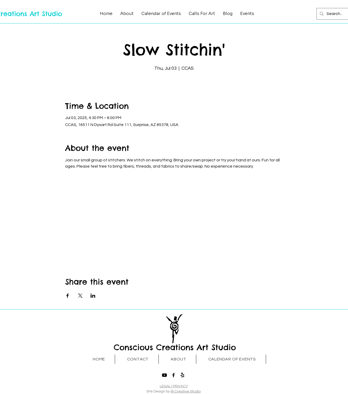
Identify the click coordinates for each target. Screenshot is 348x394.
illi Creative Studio (186, 391)
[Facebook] (173, 375)
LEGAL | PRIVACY (174, 386)
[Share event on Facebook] (67, 296)
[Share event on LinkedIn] (92, 296)
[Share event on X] (80, 296)
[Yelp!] (182, 375)
